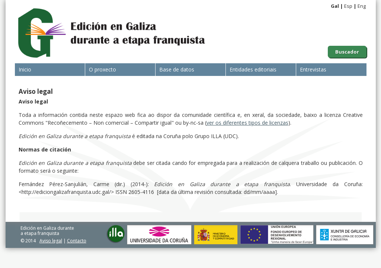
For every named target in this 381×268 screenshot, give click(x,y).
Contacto (76, 240)
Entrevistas (313, 69)
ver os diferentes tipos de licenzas (247, 122)
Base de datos (176, 69)
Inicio (25, 69)
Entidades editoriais (253, 69)
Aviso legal (50, 240)
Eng (362, 6)
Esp (348, 6)
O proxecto (102, 69)
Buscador (347, 51)
